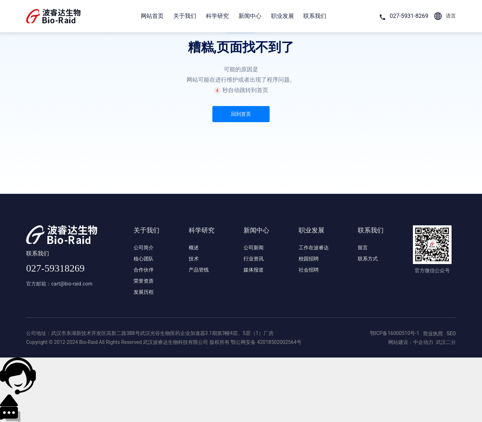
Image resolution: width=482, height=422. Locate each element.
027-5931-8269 (403, 17)
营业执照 (433, 333)
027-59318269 (55, 268)
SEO (451, 333)
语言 (445, 16)
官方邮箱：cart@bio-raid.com (59, 284)
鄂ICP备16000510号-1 (394, 333)
